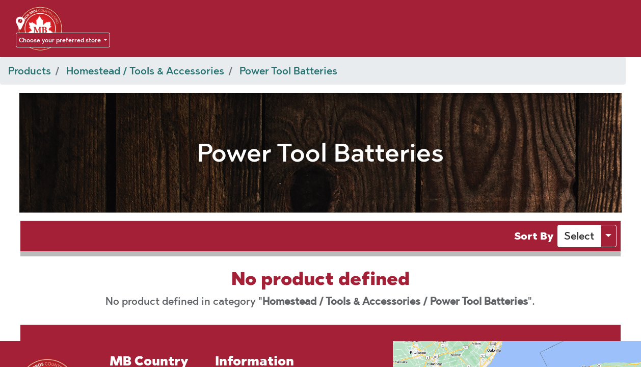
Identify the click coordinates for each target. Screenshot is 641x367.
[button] (579, 236)
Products (29, 71)
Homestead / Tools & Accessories (145, 71)
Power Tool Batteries (288, 71)
